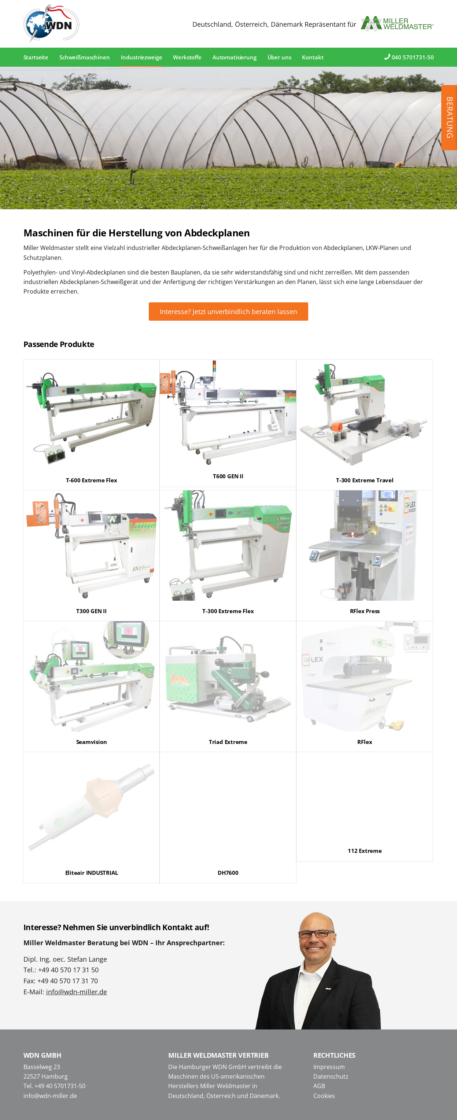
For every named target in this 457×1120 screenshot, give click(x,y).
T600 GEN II (228, 476)
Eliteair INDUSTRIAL (91, 872)
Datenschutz (331, 1076)
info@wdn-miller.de (76, 991)
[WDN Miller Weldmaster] (51, 24)
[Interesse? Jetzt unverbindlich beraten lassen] (228, 311)
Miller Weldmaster (225, 1086)
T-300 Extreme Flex (228, 611)
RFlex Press (365, 611)
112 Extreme (365, 850)
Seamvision (91, 741)
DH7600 (228, 872)
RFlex (364, 741)
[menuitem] (36, 57)
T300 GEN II (91, 611)
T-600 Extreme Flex (91, 480)
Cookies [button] (324, 1096)
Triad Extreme (228, 741)
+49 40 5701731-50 (59, 1086)
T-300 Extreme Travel (365, 480)
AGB (319, 1086)
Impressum (329, 1067)
